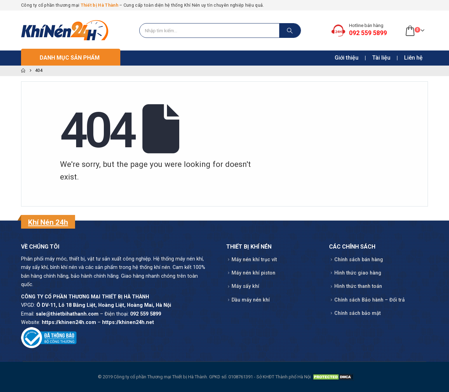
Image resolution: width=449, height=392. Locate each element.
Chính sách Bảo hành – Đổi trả (369, 300)
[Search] (290, 30)
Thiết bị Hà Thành (99, 5)
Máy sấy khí (245, 286)
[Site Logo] (65, 30)
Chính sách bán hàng (358, 260)
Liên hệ (413, 57)
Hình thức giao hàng (357, 273)
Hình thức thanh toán (358, 286)
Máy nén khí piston (253, 273)
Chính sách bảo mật (357, 313)
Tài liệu (381, 57)
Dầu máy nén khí (251, 300)
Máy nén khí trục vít (254, 260)
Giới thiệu (346, 57)
